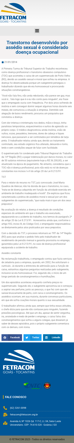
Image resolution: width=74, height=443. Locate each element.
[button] (11, 337)
